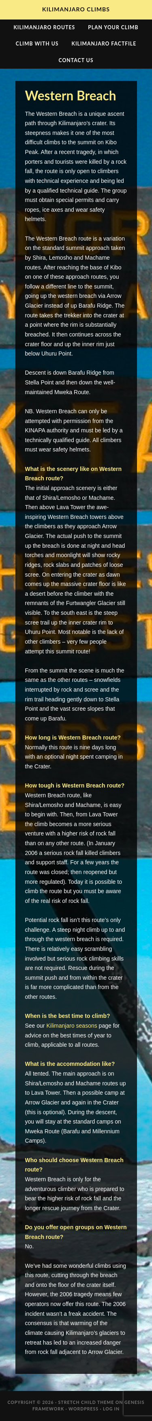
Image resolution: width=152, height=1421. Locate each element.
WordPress (83, 1408)
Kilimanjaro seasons (71, 1025)
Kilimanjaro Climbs (76, 9)
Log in (111, 1408)
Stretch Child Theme (86, 1402)
